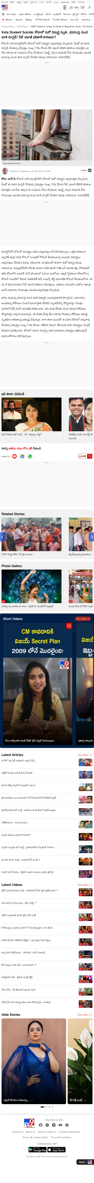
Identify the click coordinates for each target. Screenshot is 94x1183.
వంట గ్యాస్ (74, 19)
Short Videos (12, 618)
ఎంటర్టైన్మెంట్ (38, 14)
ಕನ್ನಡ (19, 1)
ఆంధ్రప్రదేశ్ (57, 14)
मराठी (26, 1)
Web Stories (11, 1014)
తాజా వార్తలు (11, 14)
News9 (5, 1)
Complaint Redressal (69, 1132)
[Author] (5, 171)
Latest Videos (12, 884)
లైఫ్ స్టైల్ (76, 14)
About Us (30, 1132)
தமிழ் (56, 1)
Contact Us (17, 1132)
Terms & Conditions (61, 1137)
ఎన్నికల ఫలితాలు (24, 14)
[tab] (42, 1107)
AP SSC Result (42, 19)
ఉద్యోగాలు (9, 19)
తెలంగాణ (66, 14)
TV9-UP (81, 1)
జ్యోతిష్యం (28, 19)
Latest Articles (12, 754)
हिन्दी (12, 1)
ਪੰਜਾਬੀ (48, 1)
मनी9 (73, 1)
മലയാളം (65, 1)
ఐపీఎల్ (48, 14)
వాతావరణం (86, 19)
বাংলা (41, 1)
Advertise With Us (47, 1132)
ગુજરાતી (33, 1)
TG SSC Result (60, 19)
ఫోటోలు (84, 14)
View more (82, 619)
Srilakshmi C (15, 171)
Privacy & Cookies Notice (35, 1137)
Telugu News (8, 26)
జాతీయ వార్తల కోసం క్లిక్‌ (20, 448)
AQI (76, 7)
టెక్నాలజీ (19, 19)
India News (22, 26)
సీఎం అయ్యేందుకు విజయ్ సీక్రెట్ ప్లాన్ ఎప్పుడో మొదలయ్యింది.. (30, 740)
